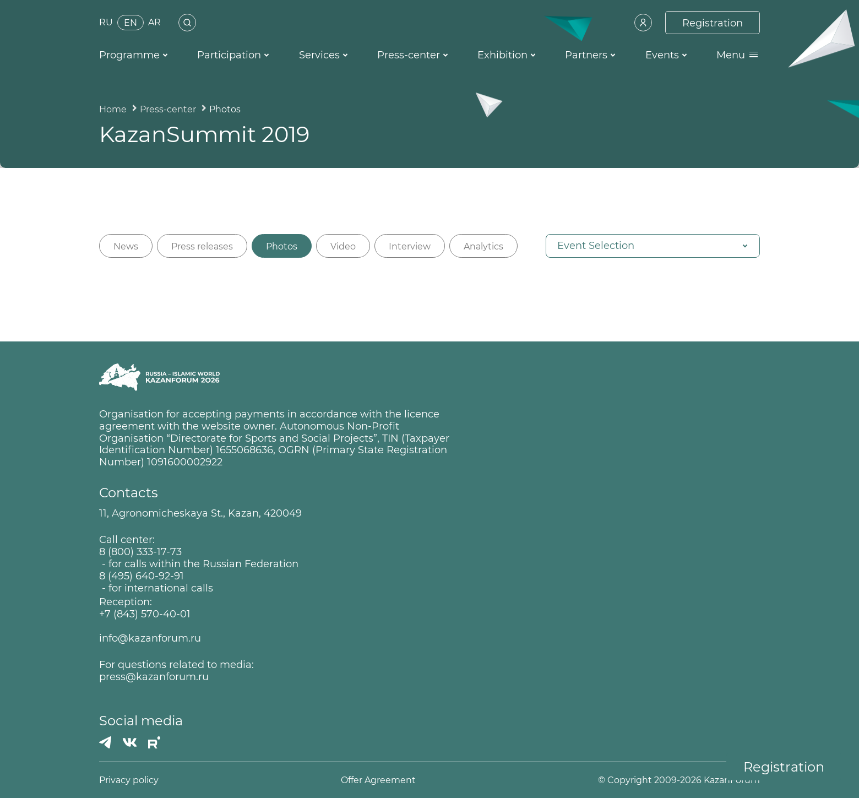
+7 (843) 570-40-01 (145, 614)
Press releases (202, 246)
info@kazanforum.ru (150, 638)
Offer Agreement (378, 780)
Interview (410, 246)
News (125, 246)
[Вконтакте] (129, 742)
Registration (783, 767)
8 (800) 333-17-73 (140, 552)
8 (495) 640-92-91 (141, 576)
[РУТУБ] (154, 742)
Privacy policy (129, 780)
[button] (653, 246)
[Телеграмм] (105, 742)
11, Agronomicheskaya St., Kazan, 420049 (200, 513)
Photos (281, 246)
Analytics (483, 246)
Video (343, 246)
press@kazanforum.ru (154, 677)
